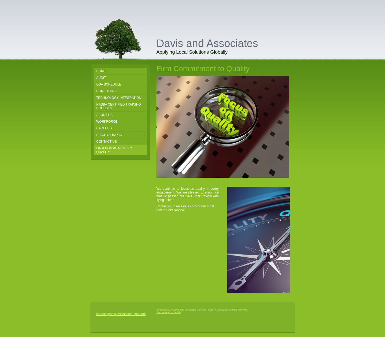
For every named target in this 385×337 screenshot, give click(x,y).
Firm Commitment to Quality (114, 150)
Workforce (106, 121)
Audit (101, 78)
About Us (104, 115)
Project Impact (110, 135)
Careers (104, 128)
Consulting (106, 91)
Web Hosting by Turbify (168, 312)
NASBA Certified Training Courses (118, 106)
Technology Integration (118, 98)
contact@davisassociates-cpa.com (121, 314)
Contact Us (106, 142)
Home (101, 71)
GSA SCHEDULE (108, 84)
